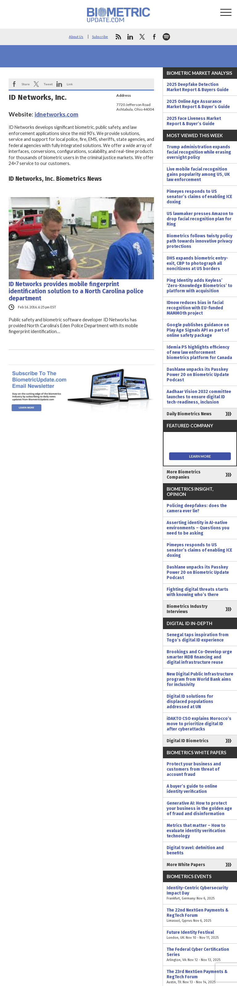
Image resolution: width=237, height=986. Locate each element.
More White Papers (186, 864)
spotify (166, 36)
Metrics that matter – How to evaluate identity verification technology (196, 831)
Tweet (48, 84)
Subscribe (100, 37)
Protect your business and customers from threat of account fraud (194, 769)
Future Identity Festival (200, 935)
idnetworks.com (56, 114)
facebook (154, 36)
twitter (142, 36)
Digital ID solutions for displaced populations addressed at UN (190, 701)
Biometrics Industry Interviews (187, 609)
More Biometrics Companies (184, 474)
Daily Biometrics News (189, 414)
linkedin (130, 36)
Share (26, 84)
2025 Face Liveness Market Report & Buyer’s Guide (194, 121)
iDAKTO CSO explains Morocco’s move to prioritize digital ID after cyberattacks (199, 724)
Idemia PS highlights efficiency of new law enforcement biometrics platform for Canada (199, 352)
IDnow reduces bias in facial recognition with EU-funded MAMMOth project (195, 308)
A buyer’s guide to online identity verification (192, 789)
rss (118, 36)
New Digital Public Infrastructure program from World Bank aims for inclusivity (200, 679)
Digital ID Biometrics (188, 740)
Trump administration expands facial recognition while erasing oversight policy (199, 152)
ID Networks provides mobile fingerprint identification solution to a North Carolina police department (76, 291)
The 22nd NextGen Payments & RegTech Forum (200, 915)
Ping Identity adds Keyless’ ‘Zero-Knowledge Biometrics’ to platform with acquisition (199, 286)
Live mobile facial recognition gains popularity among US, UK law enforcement (198, 174)
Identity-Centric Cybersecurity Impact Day (200, 893)
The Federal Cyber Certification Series (200, 955)
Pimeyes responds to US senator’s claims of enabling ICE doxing (199, 197)
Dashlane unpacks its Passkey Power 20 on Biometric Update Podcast (198, 375)
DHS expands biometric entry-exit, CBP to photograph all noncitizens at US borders (197, 263)
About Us (76, 37)
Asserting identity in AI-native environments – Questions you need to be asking (198, 528)
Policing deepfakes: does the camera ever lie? (197, 508)
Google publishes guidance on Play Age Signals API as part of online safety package (198, 330)
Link (70, 84)
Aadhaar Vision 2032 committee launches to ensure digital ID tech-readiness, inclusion (199, 397)
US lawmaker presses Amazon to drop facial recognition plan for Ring (200, 219)
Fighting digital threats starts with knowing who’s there (197, 592)
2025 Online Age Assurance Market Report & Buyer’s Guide (198, 104)
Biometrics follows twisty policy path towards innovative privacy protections (199, 241)
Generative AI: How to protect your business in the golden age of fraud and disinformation (199, 808)
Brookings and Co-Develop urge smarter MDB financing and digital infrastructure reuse (199, 657)
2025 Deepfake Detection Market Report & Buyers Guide (198, 87)
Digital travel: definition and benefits (195, 850)
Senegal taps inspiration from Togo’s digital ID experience (198, 637)
